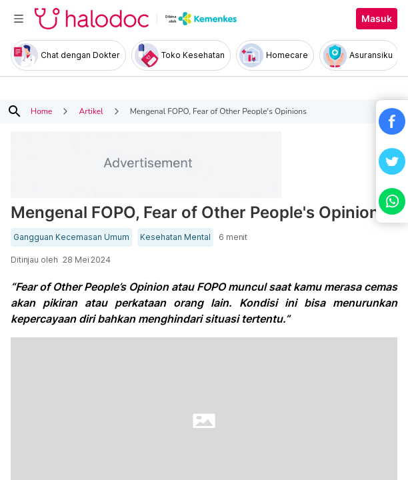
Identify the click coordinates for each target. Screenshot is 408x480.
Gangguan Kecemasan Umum (71, 237)
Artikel (91, 111)
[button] (392, 121)
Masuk (376, 18)
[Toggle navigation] (19, 18)
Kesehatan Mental (175, 237)
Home (41, 111)
